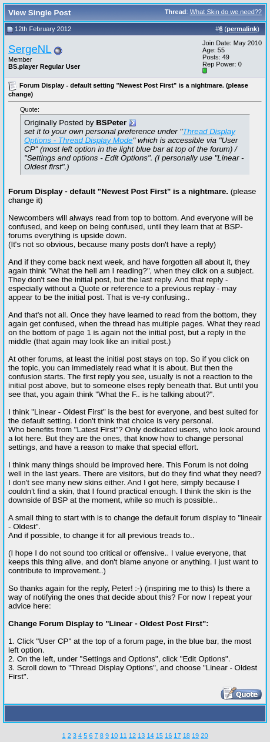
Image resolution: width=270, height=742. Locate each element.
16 (168, 735)
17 (177, 735)
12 (132, 735)
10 (114, 735)
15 (159, 735)
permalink (241, 28)
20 (204, 735)
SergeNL (30, 49)
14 (150, 735)
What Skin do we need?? (226, 11)
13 (141, 735)
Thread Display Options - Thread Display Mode (129, 136)
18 (186, 735)
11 (122, 735)
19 (195, 735)
